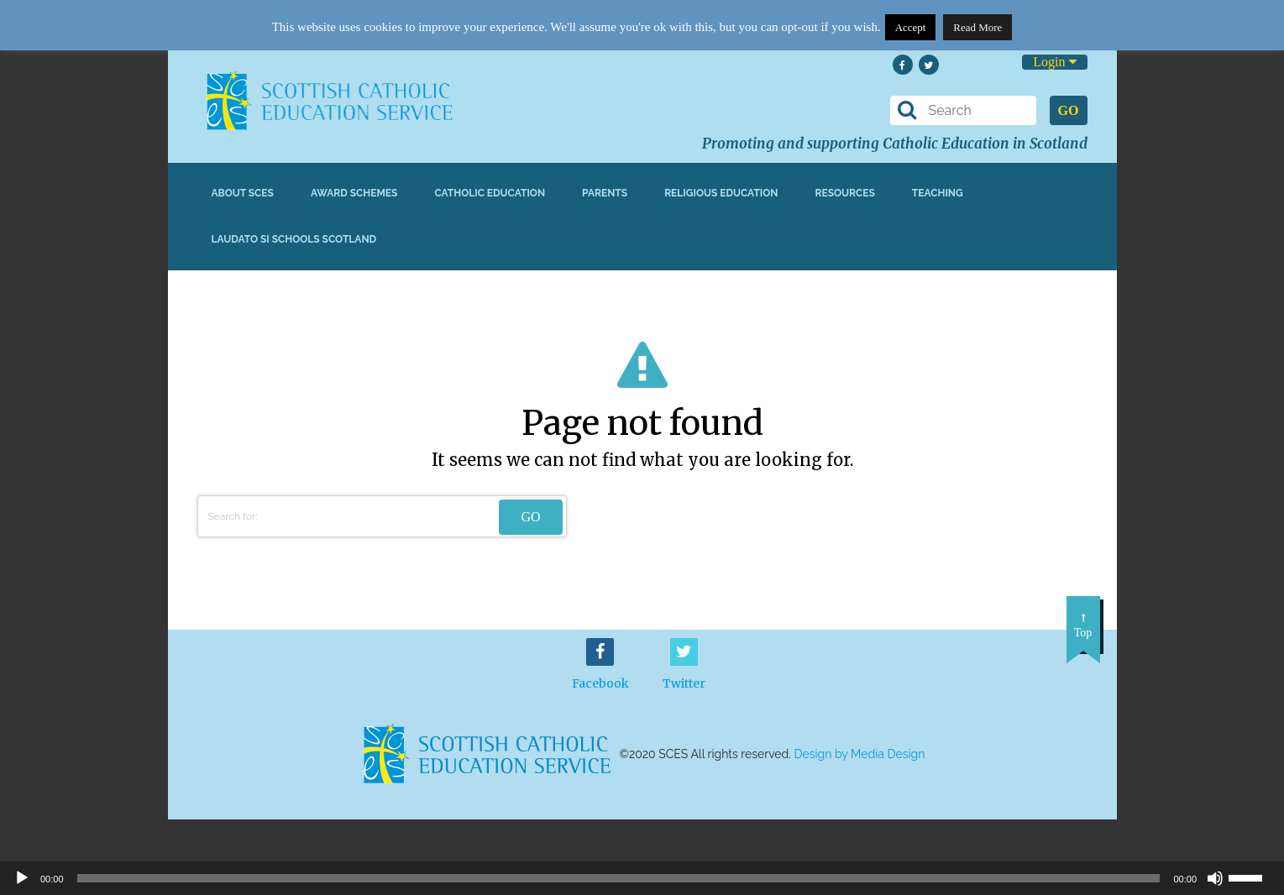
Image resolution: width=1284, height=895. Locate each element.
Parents (604, 193)
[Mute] (1215, 878)
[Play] (21, 878)
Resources (844, 193)
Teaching (937, 193)
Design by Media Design (859, 754)
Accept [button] (910, 27)
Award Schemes (354, 193)
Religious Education (721, 193)
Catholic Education (489, 193)
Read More (977, 27)
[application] (642, 878)
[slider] (1252, 876)
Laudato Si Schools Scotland (294, 239)
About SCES (243, 193)
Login (1054, 62)
